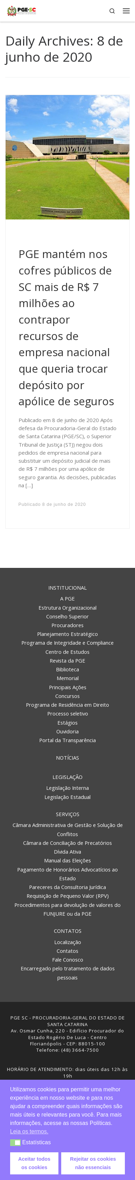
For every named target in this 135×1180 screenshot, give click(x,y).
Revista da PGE (67, 660)
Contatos (67, 930)
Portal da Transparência (67, 740)
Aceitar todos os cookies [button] (34, 1163)
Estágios (67, 722)
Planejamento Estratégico (67, 633)
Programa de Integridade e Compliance (67, 642)
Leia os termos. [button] (29, 1131)
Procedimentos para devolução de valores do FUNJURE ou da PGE (67, 909)
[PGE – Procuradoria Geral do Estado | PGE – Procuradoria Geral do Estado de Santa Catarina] (21, 10)
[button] (15, 1142)
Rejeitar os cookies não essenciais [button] (93, 1163)
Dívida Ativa (67, 851)
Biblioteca (67, 669)
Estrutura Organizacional (67, 607)
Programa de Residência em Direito (67, 704)
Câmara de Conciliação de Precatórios (67, 842)
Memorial (68, 677)
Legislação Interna (67, 787)
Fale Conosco (67, 959)
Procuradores (67, 625)
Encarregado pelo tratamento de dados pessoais (68, 973)
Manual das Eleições (67, 860)
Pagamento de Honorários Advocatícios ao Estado (67, 874)
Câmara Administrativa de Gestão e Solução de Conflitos (68, 829)
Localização (67, 941)
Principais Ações (67, 687)
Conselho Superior (67, 616)
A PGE (67, 598)
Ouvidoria (67, 731)
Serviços (67, 814)
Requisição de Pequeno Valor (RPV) (68, 895)
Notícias (67, 757)
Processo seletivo (67, 713)
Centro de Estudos (67, 651)
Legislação (67, 776)
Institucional (67, 587)
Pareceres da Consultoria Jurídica (67, 886)
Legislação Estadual (67, 796)
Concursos (67, 695)
